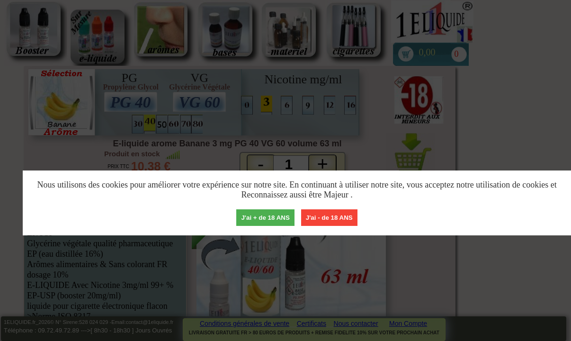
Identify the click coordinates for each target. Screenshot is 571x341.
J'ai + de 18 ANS (265, 217)
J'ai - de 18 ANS (329, 217)
